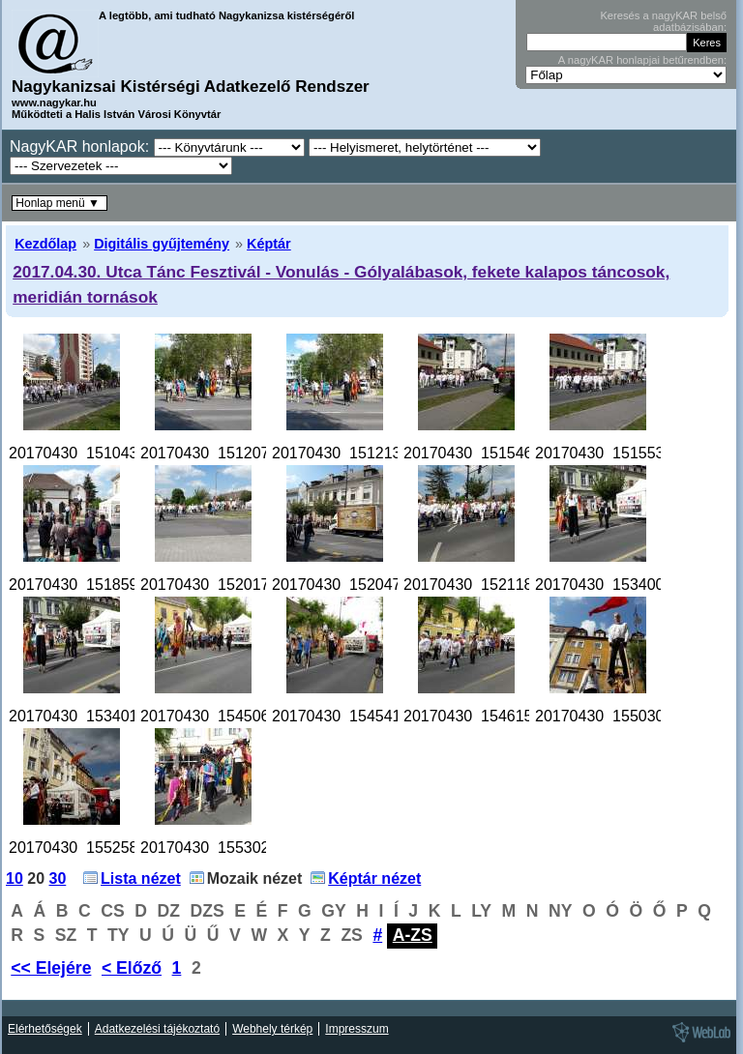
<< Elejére (51, 968)
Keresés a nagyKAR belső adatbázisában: (663, 21)
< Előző (132, 968)
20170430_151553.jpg (612, 453)
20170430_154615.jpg (480, 716)
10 (14, 878)
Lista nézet (141, 878)
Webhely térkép (272, 1029)
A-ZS (412, 935)
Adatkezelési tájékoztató (157, 1029)
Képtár (269, 243)
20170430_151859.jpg (86, 584)
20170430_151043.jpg (86, 453)
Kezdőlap (45, 243)
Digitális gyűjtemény (161, 243)
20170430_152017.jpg (217, 584)
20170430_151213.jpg (349, 453)
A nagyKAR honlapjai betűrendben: (642, 60)
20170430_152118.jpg (480, 584)
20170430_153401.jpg (86, 716)
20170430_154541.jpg (349, 716)
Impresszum (356, 1029)
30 (58, 878)
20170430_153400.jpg (612, 584)
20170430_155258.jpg (86, 847)
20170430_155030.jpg (612, 716)
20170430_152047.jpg (349, 584)
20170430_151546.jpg (480, 453)
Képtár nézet (374, 878)
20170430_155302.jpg (217, 847)
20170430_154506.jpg (217, 716)
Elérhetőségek (45, 1029)
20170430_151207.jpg (217, 453)
